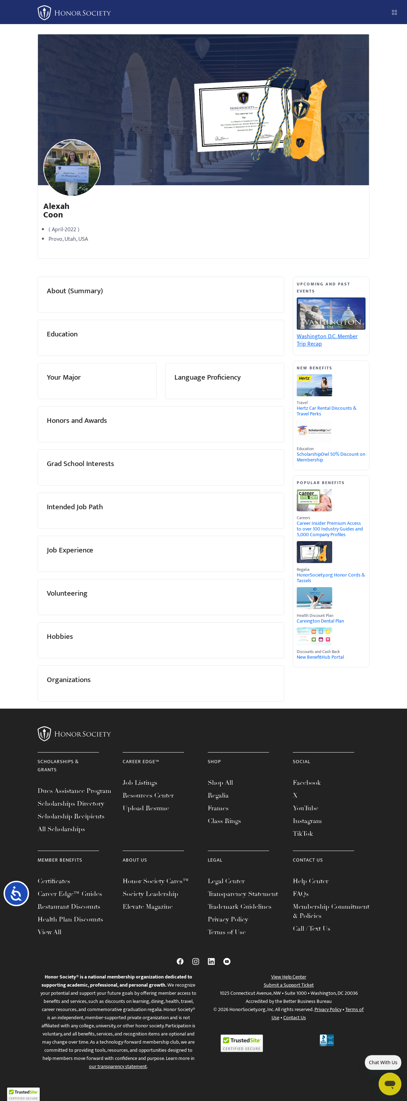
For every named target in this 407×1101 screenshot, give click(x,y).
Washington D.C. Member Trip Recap (327, 340)
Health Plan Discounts (70, 919)
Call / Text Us (311, 928)
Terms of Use (227, 932)
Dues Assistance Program (74, 791)
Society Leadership (150, 894)
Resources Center (148, 795)
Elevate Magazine (148, 906)
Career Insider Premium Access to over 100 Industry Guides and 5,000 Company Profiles (330, 529)
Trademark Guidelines (240, 906)
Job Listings (140, 783)
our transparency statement (118, 1066)
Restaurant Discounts (69, 906)
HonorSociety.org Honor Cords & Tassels (331, 578)
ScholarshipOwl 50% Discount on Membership (331, 457)
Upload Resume (146, 808)
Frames (218, 808)
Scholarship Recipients (71, 816)
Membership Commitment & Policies (331, 911)
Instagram (307, 821)
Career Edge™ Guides (70, 894)
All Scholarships (61, 829)
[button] (23, 1094)
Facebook (307, 783)
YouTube (305, 808)
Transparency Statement (243, 894)
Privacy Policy (228, 919)
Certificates (54, 881)
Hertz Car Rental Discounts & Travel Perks (326, 411)
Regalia (218, 795)
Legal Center (226, 881)
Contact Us (294, 1018)
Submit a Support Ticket (289, 985)
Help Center (310, 881)
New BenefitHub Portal (320, 657)
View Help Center (288, 977)
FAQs (301, 894)
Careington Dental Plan (320, 621)
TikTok (303, 834)
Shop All (220, 783)
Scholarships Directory (71, 803)
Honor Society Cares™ (156, 881)
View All (49, 932)
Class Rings (224, 821)
